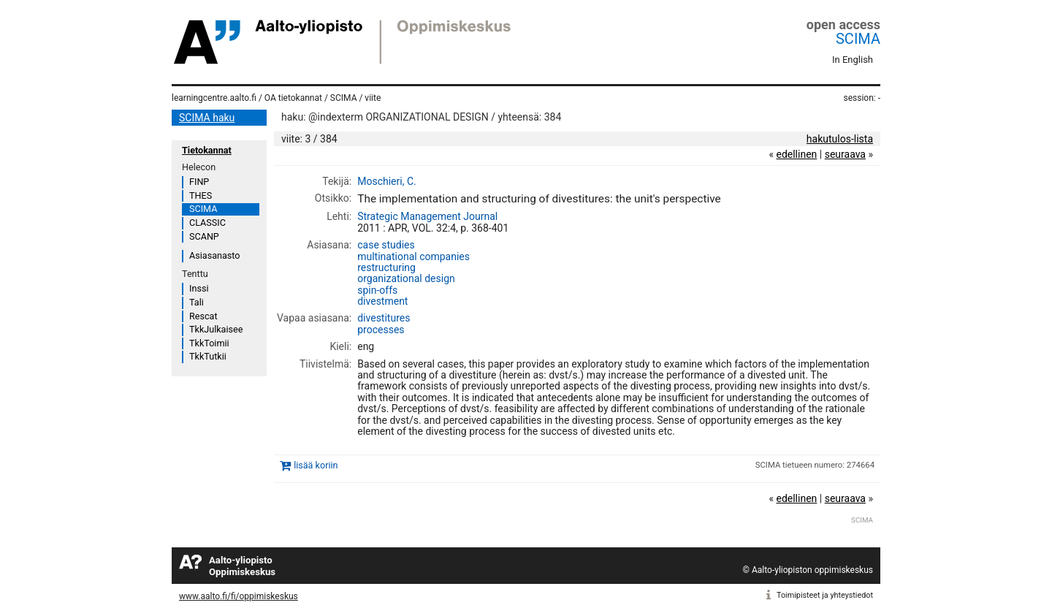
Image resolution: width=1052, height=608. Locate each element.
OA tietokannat (293, 98)
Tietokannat (207, 150)
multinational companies (413, 256)
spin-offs (377, 290)
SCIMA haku (207, 117)
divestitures (383, 318)
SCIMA (858, 39)
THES (200, 195)
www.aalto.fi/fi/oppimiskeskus (238, 596)
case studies (386, 245)
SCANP (204, 236)
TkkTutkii (207, 356)
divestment (382, 301)
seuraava (845, 154)
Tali (196, 302)
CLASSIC (207, 222)
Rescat (203, 316)
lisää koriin (316, 465)
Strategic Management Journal (427, 216)
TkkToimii (209, 343)
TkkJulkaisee (216, 329)
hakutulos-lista (840, 139)
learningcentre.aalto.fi (214, 98)
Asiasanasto (214, 255)
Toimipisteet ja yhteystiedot (825, 595)
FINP (199, 181)
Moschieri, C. (386, 181)
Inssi (198, 288)
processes (380, 329)
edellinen (796, 154)
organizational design (406, 278)
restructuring (386, 267)
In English (852, 59)
